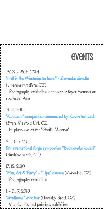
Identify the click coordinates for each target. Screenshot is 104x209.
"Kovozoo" (15, 116)
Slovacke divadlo (74, 78)
